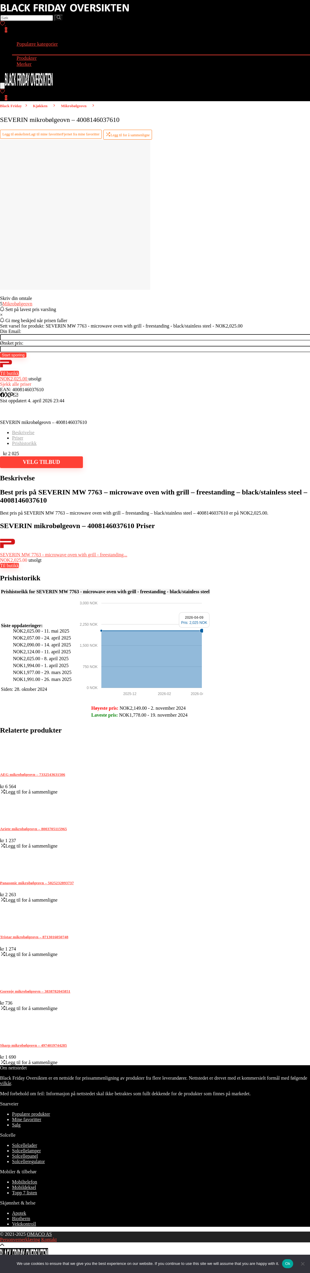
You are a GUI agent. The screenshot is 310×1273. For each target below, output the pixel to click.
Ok (287, 1263)
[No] (302, 1264)
